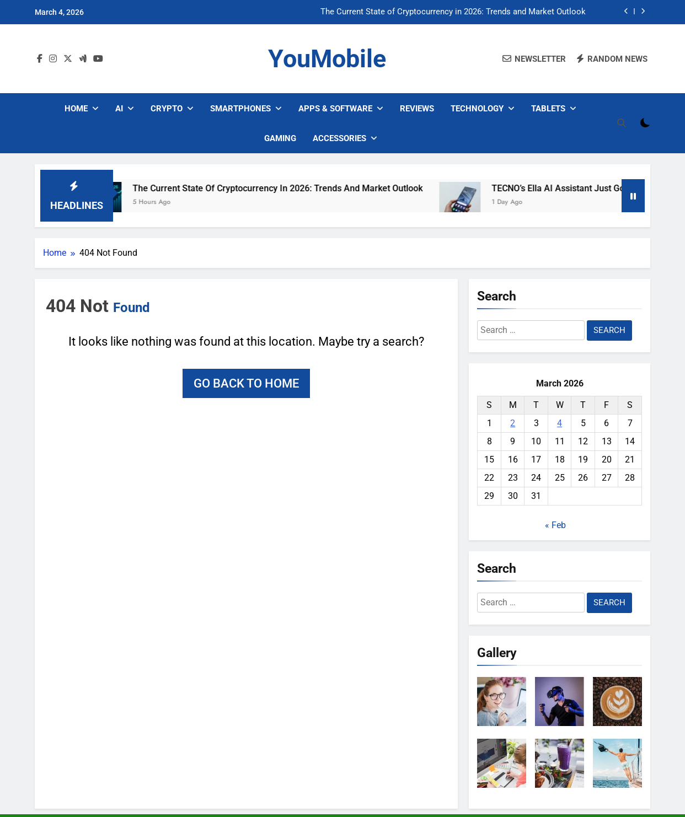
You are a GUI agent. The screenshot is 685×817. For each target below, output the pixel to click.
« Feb (555, 525)
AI (119, 109)
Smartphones (240, 109)
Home (76, 109)
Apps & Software (335, 109)
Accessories (339, 138)
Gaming (280, 138)
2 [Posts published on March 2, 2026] (512, 423)
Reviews (417, 109)
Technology (477, 109)
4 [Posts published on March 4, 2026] (559, 423)
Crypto (167, 109)
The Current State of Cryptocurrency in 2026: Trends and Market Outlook (453, 12)
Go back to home (246, 383)
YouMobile (327, 58)
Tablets (548, 109)
